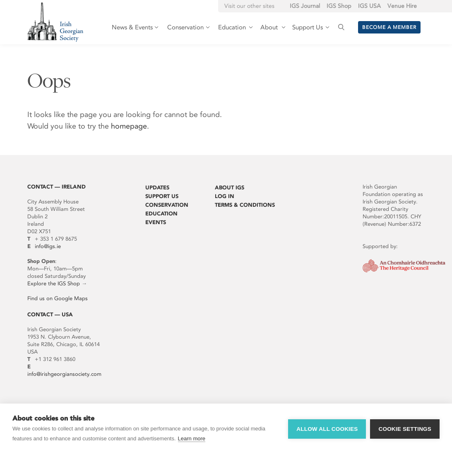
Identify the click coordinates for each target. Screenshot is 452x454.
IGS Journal (305, 6)
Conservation (166, 205)
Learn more (191, 438)
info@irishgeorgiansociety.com (64, 374)
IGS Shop (339, 6)
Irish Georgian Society (55, 21)
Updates (157, 187)
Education (161, 213)
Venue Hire (402, 6)
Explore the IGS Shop (53, 283)
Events (155, 222)
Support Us (161, 196)
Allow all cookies (327, 429)
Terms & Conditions (245, 205)
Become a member (389, 27)
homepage (129, 126)
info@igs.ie (48, 246)
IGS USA (369, 6)
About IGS (229, 187)
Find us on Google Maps (57, 298)
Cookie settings (404, 429)
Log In (224, 196)
